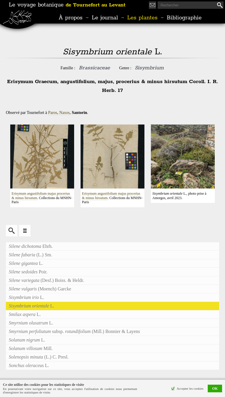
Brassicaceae (94, 68)
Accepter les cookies (190, 388)
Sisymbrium (149, 68)
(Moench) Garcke (40, 288)
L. (26, 263)
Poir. (28, 271)
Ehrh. (31, 246)
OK (215, 388)
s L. (29, 365)
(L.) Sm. (30, 254)
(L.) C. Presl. (39, 356)
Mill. (31, 348)
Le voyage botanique (67, 5)
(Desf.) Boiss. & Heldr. (46, 280)
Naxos (64, 112)
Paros (52, 112)
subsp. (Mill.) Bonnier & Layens (74, 331)
